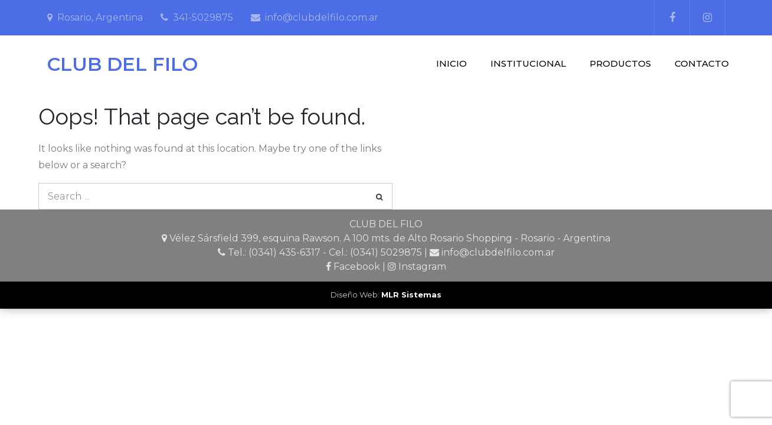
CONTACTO (702, 63)
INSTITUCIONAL (528, 63)
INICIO (451, 63)
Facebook (356, 266)
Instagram (422, 266)
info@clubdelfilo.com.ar (321, 17)
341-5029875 (203, 17)
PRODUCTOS (620, 63)
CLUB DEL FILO (122, 64)
